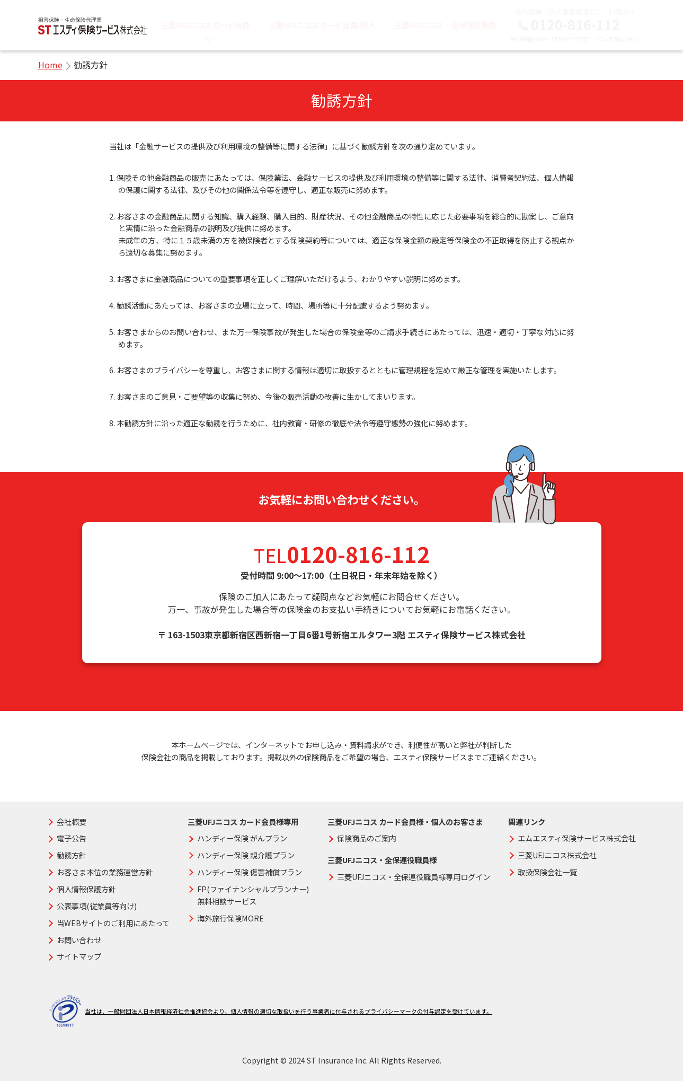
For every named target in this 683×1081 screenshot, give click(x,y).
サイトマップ (79, 956)
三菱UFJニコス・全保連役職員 (445, 24)
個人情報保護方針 (575, 11)
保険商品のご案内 (366, 837)
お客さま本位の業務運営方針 (105, 871)
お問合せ (622, 11)
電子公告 (71, 837)
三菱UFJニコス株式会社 (557, 854)
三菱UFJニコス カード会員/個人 (322, 24)
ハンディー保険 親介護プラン (246, 854)
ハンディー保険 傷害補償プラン (249, 871)
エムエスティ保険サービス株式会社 (577, 837)
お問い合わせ (79, 939)
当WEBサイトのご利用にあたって (113, 922)
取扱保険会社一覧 (547, 871)
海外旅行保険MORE (230, 918)
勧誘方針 (71, 854)
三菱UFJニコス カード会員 (205, 24)
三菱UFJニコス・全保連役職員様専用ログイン (413, 876)
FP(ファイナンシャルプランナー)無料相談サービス (253, 895)
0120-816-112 (575, 24)
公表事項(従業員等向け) (97, 905)
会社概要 (529, 11)
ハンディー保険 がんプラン (242, 837)
